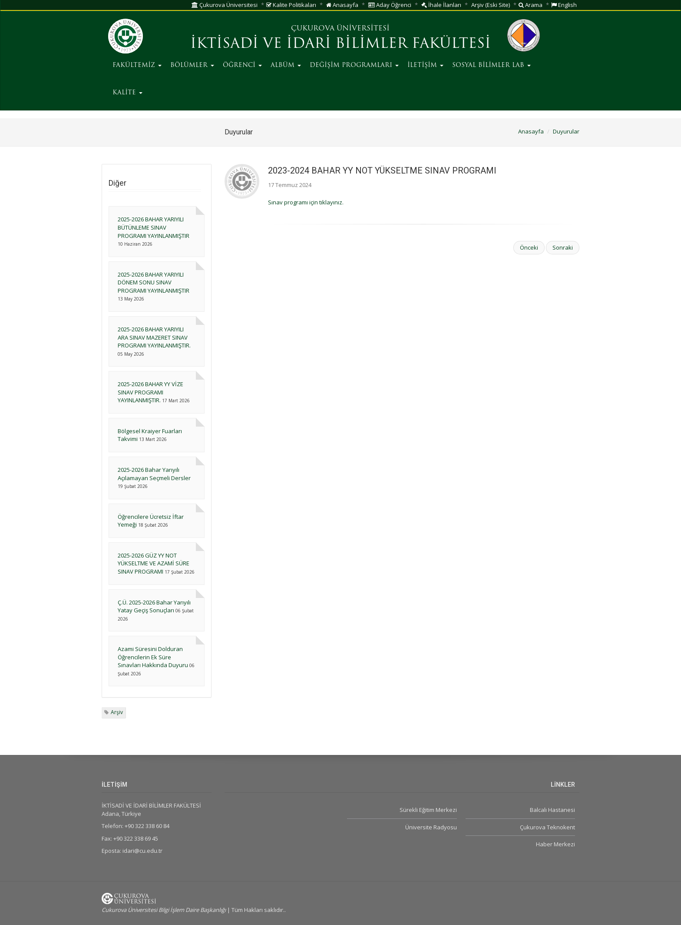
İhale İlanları (441, 5)
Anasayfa (342, 5)
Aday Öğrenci (389, 5)
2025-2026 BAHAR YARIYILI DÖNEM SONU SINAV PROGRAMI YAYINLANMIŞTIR (153, 282)
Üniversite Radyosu (431, 827)
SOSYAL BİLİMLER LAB (491, 65)
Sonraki (562, 247)
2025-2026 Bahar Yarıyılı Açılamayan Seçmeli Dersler (154, 474)
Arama (530, 5)
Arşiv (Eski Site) (490, 5)
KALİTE (127, 93)
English (564, 5)
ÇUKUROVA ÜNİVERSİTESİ (340, 28)
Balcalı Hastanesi (552, 810)
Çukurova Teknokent (547, 827)
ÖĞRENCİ (242, 65)
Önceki (529, 247)
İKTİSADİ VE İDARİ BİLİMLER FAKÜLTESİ (340, 44)
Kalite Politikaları (291, 5)
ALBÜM (286, 65)
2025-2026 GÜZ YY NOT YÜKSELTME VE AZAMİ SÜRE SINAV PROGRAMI (153, 563)
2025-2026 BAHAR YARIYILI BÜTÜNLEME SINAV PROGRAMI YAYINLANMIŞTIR (153, 227)
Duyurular (566, 131)
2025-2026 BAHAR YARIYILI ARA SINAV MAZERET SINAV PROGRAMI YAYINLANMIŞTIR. (154, 337)
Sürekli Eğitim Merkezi (428, 810)
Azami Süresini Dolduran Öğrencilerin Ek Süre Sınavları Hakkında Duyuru (153, 657)
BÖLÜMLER (192, 65)
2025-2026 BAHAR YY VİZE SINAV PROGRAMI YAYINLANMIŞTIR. (150, 392)
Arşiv (117, 712)
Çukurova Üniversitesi (225, 5)
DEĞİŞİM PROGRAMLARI (354, 65)
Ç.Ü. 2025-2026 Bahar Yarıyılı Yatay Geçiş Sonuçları (154, 606)
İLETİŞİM (425, 65)
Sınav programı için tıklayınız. (306, 202)
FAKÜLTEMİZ (137, 65)
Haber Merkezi (555, 844)
